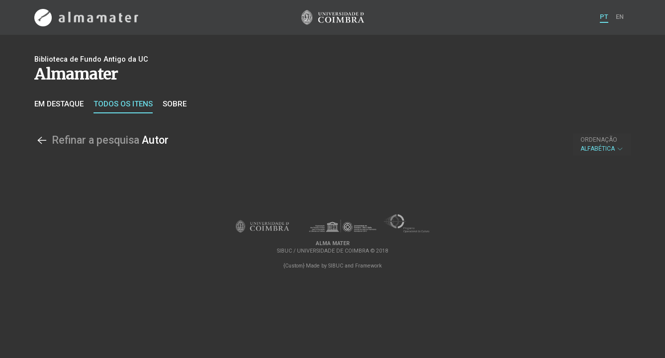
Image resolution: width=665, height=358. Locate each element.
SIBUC (335, 266)
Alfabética (602, 144)
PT (604, 16)
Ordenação (598, 139)
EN (620, 16)
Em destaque (59, 103)
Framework (368, 266)
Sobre (175, 103)
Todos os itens (123, 103)
